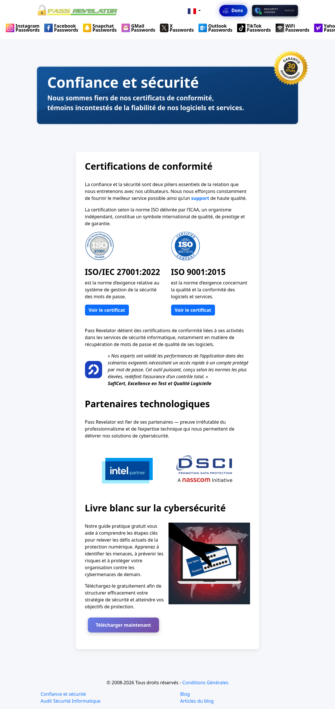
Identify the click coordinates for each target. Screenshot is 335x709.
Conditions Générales (205, 682)
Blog (185, 694)
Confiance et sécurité (63, 694)
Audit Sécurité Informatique (70, 701)
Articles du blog (197, 701)
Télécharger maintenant (123, 625)
